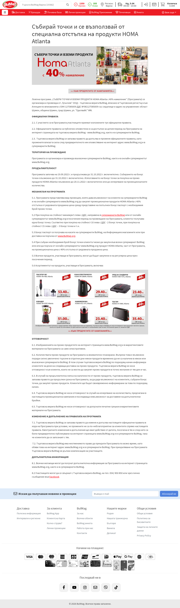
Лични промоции (56, 528)
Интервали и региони (28, 518)
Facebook (54, 476)
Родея (110, 513)
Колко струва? (54, 523)
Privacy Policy (144, 535)
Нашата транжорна (117, 518)
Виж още (168, 12)
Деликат (111, 533)
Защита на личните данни (147, 528)
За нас (80, 513)
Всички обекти (85, 518)
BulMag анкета (84, 523)
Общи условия (144, 513)
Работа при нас (85, 528)
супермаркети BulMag (113, 214)
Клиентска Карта (56, 518)
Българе (111, 523)
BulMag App (53, 513)
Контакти (82, 533)
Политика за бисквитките (144, 520)
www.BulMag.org (66, 235)
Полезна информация (29, 513)
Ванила (111, 528)
